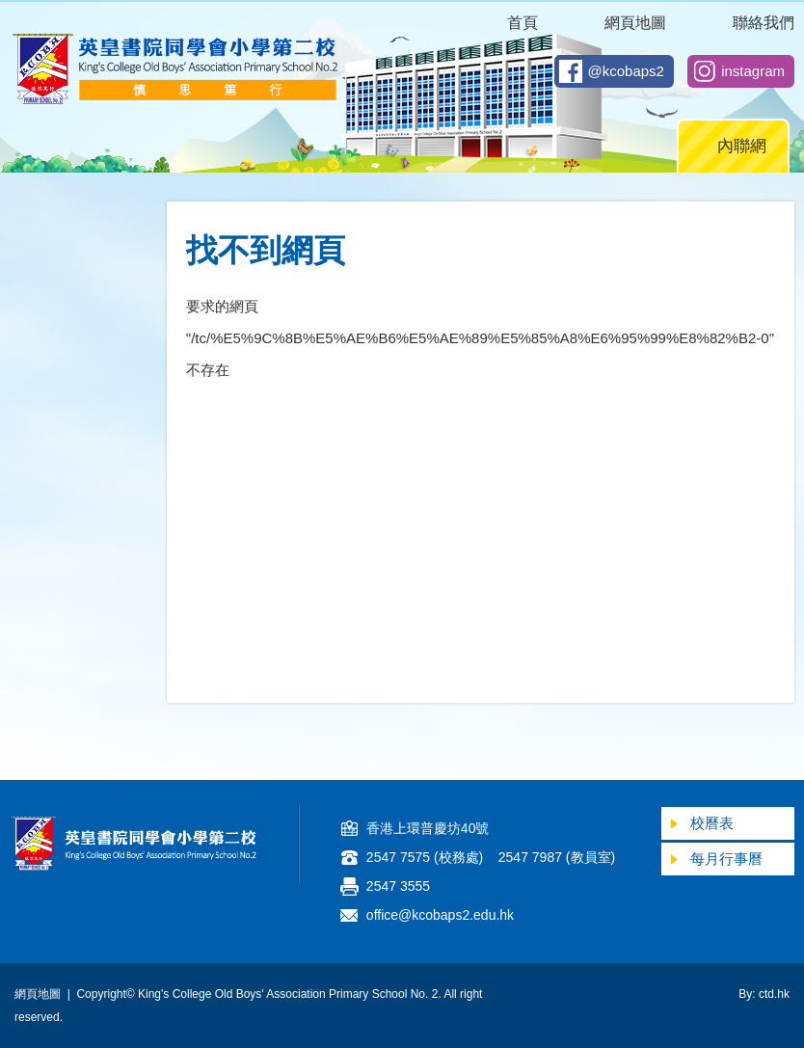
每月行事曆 (726, 858)
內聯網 (741, 146)
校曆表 (712, 823)
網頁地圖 (635, 22)
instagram (753, 71)
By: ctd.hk (764, 994)
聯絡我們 (763, 22)
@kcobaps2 (626, 71)
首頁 (522, 22)
